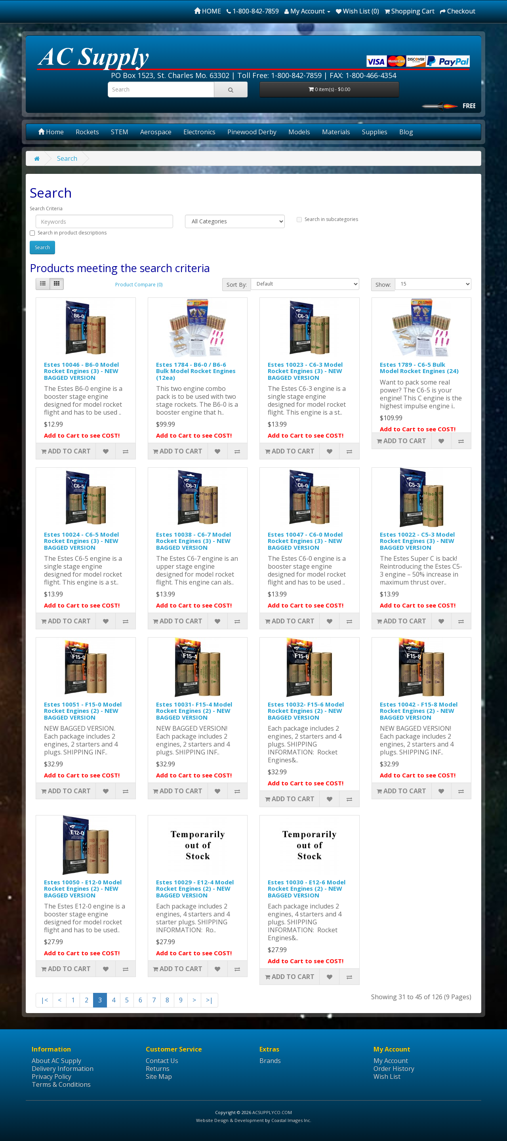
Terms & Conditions (61, 1084)
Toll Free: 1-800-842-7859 (279, 75)
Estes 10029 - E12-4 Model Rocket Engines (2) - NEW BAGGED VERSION (195, 888)
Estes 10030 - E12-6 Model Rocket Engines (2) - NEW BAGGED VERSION (306, 888)
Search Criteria (46, 208)
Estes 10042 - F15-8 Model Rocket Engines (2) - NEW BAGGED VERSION (418, 710)
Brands (270, 1060)
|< (44, 1000)
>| (209, 1000)
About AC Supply (56, 1060)
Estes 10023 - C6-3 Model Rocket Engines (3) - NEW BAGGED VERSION (305, 370)
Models (299, 132)
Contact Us (162, 1060)
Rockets (87, 132)
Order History (394, 1068)
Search (67, 158)
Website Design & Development (230, 1120)
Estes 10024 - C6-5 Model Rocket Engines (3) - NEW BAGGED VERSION (81, 540)
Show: (383, 284)
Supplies (374, 132)
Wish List (387, 1076)
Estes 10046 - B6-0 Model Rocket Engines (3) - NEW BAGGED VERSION (81, 370)
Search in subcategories (327, 219)
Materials (336, 132)
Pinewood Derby (251, 132)
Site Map (159, 1076)
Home (51, 132)
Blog (406, 132)
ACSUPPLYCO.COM (272, 1112)
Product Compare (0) (138, 284)
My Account (391, 1060)
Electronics (199, 132)
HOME (207, 11)
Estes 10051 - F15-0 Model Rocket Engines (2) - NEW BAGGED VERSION (83, 710)
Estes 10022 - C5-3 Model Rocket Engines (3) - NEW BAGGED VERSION (417, 540)
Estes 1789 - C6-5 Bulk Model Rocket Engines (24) (419, 367)
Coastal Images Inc (290, 1120)
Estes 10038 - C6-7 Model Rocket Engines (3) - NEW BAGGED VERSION (193, 540)
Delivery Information (62, 1068)
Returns (158, 1068)
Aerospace (156, 132)
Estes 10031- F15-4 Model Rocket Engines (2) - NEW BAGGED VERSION (194, 710)
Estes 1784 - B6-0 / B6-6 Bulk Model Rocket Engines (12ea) (196, 370)
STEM (119, 132)
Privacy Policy (51, 1076)
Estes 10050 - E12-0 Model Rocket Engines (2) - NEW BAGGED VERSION (83, 888)
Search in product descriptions (68, 232)
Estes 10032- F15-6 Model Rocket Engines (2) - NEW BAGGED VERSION (306, 710)
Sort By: (237, 284)
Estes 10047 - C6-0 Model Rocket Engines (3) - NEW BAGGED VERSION (305, 540)
